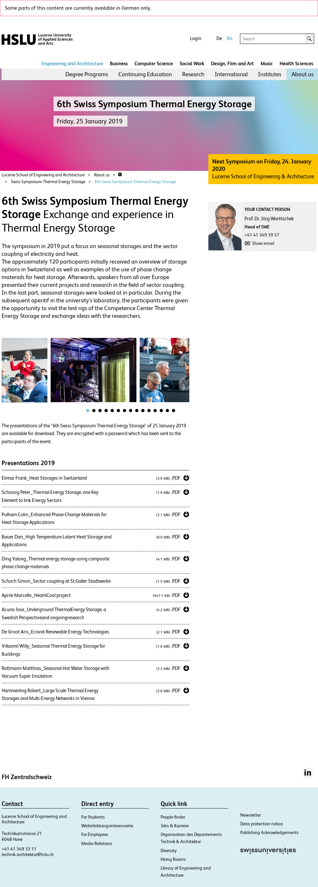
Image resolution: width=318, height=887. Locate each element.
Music (267, 63)
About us (302, 74)
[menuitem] (86, 74)
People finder (173, 816)
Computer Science (153, 63)
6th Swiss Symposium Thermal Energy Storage (135, 181)
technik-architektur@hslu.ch (28, 854)
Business (119, 63)
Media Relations (96, 843)
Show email (263, 243)
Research (193, 74)
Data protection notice (261, 823)
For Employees (94, 834)
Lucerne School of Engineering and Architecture (43, 174)
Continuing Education (145, 74)
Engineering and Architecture (72, 63)
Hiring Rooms (173, 859)
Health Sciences (296, 63)
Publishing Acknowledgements (269, 832)
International (231, 74)
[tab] (87, 410)
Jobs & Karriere (175, 825)
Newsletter (250, 815)
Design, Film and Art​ (232, 63)
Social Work (192, 63)
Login (195, 38)
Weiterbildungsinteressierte (107, 825)
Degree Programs (86, 74)
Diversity (169, 850)
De (219, 38)
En (229, 38)
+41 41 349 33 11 (19, 848)
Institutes (269, 74)
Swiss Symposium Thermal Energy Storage (48, 181)
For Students (93, 816)
